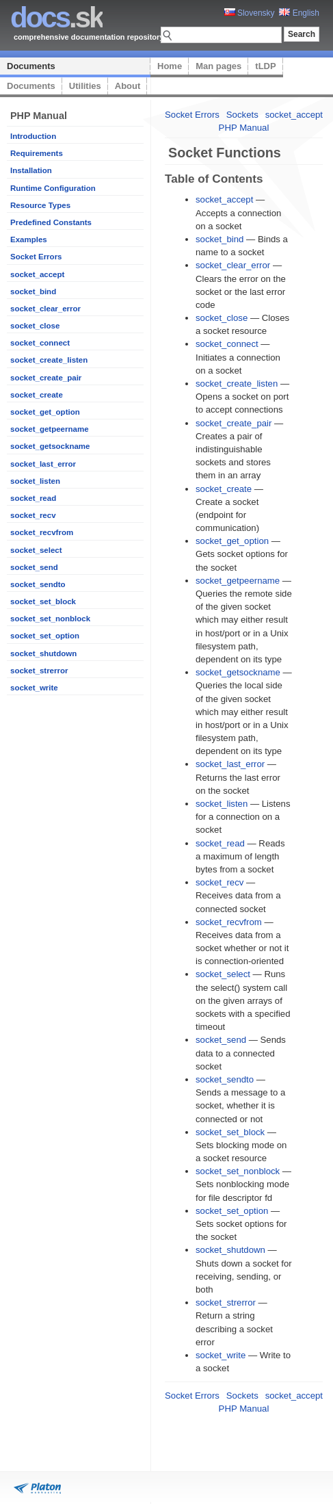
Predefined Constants (51, 222)
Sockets (242, 114)
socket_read (33, 498)
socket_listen (35, 481)
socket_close (34, 326)
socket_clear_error (45, 308)
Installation (31, 170)
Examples (28, 239)
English (299, 13)
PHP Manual (244, 127)
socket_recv (33, 515)
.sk (56, 17)
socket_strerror (39, 670)
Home (169, 66)
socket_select (36, 550)
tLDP (265, 66)
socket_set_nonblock (50, 618)
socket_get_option (45, 412)
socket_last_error (43, 464)
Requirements (36, 153)
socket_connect (40, 343)
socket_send (34, 567)
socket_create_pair (45, 378)
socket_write (34, 688)
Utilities (85, 86)
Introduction (33, 136)
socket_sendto (38, 584)
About (128, 86)
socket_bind (33, 291)
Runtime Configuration (53, 188)
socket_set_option (44, 636)
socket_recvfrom (41, 532)
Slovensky (249, 13)
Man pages (218, 66)
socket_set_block (43, 601)
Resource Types (40, 205)
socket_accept (37, 274)
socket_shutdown (43, 653)
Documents (31, 66)
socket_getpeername (49, 429)
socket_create (36, 395)
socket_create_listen (49, 360)
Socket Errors (36, 256)
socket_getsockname (50, 446)
